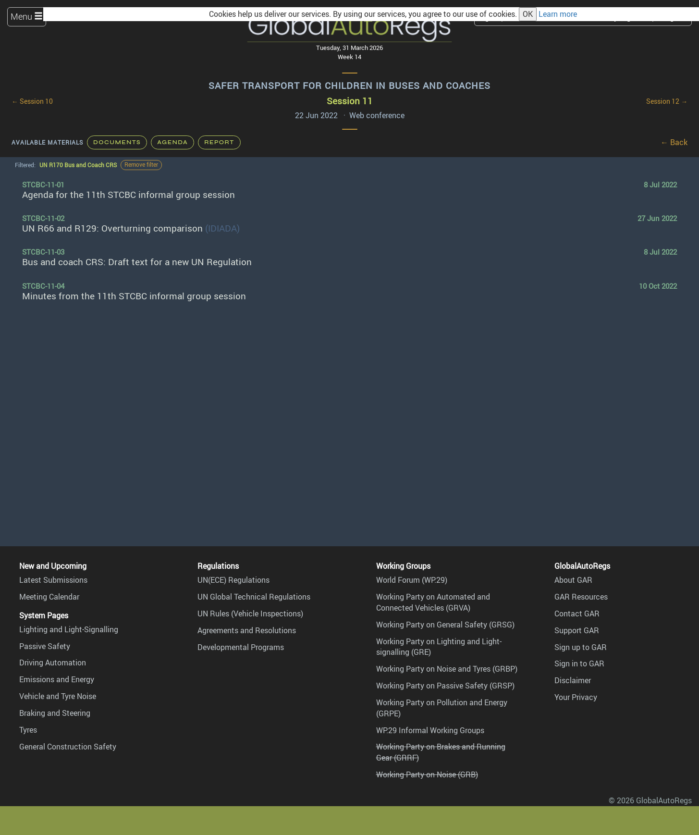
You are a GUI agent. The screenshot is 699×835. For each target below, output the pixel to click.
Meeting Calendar (49, 596)
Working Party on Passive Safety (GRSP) (445, 685)
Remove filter (141, 164)
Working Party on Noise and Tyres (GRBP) (446, 668)
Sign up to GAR (580, 647)
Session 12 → (666, 101)
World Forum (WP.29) (411, 580)
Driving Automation (52, 662)
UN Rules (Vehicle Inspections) (250, 613)
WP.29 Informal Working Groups (430, 730)
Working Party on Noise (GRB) (427, 774)
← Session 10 (32, 101)
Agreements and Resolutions (246, 630)
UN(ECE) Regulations (233, 580)
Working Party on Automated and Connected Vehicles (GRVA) (433, 602)
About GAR (573, 580)
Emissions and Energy (56, 679)
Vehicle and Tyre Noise (57, 696)
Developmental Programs (240, 647)
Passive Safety (44, 646)
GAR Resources (581, 596)
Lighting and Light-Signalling (68, 629)
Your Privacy (575, 697)
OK (528, 14)
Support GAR (576, 630)
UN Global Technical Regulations (253, 596)
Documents (117, 142)
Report (219, 142)
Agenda (172, 142)
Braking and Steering (54, 713)
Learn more (558, 14)
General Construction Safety (67, 746)
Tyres (28, 729)
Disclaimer (572, 680)
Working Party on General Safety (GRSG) (445, 624)
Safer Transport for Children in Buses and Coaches (349, 85)
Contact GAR (577, 613)
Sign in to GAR (579, 663)
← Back (674, 142)
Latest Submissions (53, 580)
